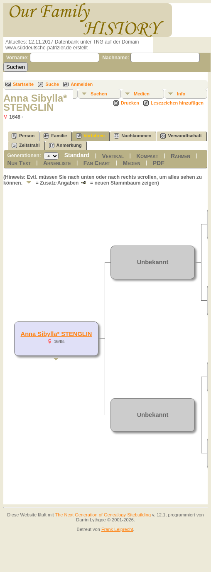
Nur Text (18, 163)
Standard (77, 155)
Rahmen (180, 156)
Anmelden (82, 84)
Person (23, 136)
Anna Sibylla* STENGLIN (56, 334)
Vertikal (113, 156)
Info (181, 93)
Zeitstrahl (26, 145)
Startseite (23, 84)
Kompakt (147, 156)
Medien (142, 93)
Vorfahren (90, 136)
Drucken (130, 102)
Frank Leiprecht (117, 529)
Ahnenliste (57, 163)
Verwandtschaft (180, 136)
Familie (55, 136)
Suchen (99, 93)
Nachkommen (132, 136)
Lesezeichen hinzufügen (177, 102)
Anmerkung (65, 145)
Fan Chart (96, 163)
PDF (158, 163)
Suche (52, 84)
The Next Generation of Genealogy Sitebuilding (103, 514)
